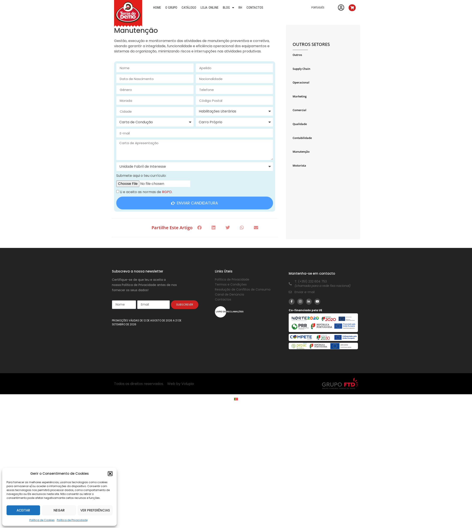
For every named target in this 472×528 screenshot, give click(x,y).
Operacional (301, 82)
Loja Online (209, 8)
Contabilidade (302, 138)
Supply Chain (301, 69)
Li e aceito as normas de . (146, 191)
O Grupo (171, 8)
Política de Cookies (42, 520)
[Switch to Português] (236, 399)
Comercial (299, 110)
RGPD (167, 191)
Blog (228, 7)
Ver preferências (95, 510)
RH (240, 8)
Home (157, 8)
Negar (59, 510)
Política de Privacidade (72, 520)
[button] (110, 473)
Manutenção (301, 152)
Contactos (254, 8)
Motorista (299, 165)
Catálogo (189, 8)
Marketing (300, 96)
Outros (297, 55)
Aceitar (23, 510)
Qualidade (300, 124)
